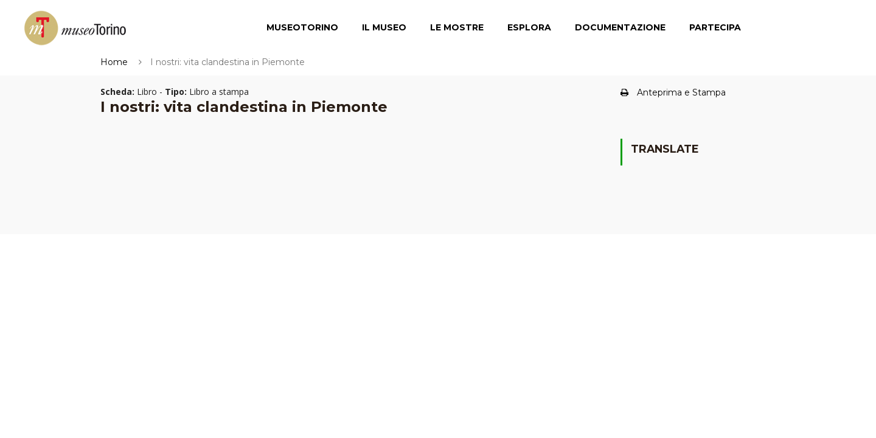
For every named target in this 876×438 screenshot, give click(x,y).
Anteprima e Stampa (673, 92)
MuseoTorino (302, 27)
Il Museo (384, 27)
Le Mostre (457, 27)
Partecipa (715, 27)
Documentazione (620, 27)
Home (114, 62)
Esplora (529, 27)
